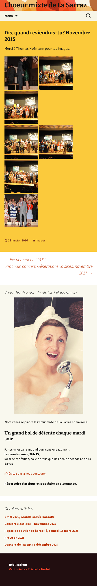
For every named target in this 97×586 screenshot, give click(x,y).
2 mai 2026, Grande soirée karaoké (29, 517)
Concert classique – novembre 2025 (30, 524)
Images (41, 240)
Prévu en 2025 (14, 538)
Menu (8, 15)
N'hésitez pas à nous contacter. (25, 474)
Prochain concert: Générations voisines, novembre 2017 (49, 269)
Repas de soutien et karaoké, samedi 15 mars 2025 (41, 531)
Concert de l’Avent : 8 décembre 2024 (31, 544)
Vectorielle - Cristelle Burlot (30, 569)
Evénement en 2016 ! (24, 259)
